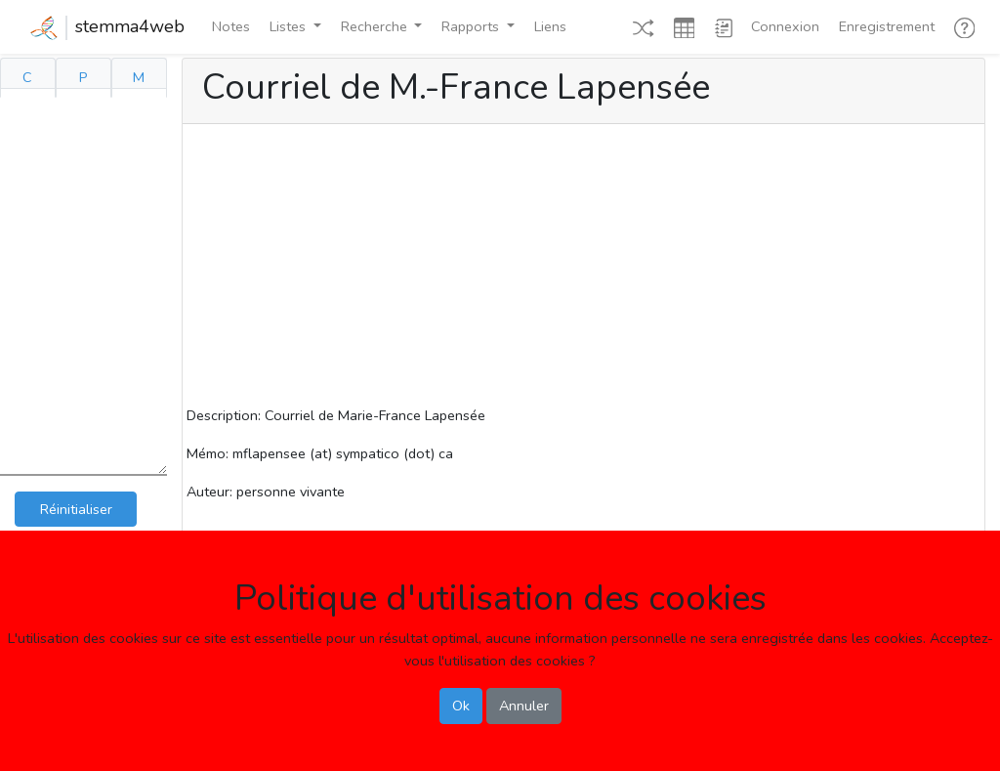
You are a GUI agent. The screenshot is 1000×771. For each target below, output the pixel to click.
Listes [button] (290, 26)
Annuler (524, 705)
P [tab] (83, 77)
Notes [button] (231, 26)
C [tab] (27, 77)
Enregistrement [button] (887, 26)
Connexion (785, 26)
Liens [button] (550, 26)
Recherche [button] (376, 26)
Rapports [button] (472, 26)
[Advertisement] (583, 268)
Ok (461, 705)
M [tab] (139, 77)
